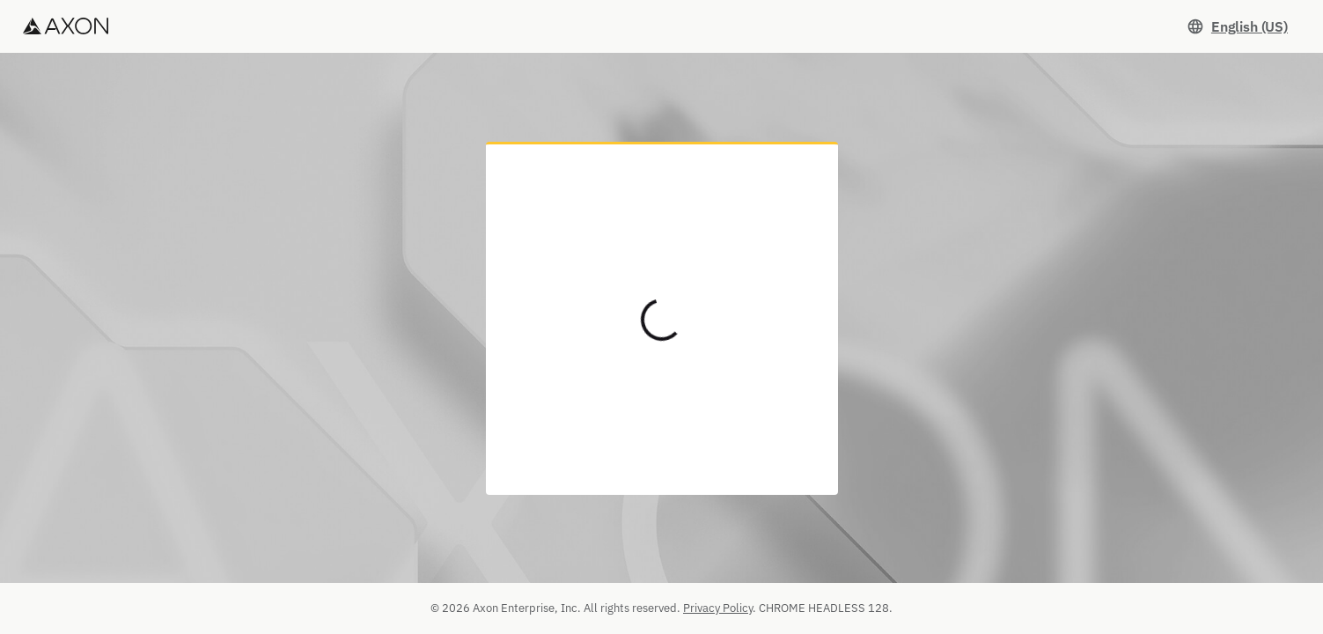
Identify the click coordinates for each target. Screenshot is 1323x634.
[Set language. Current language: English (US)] (1237, 26)
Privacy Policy (718, 608)
